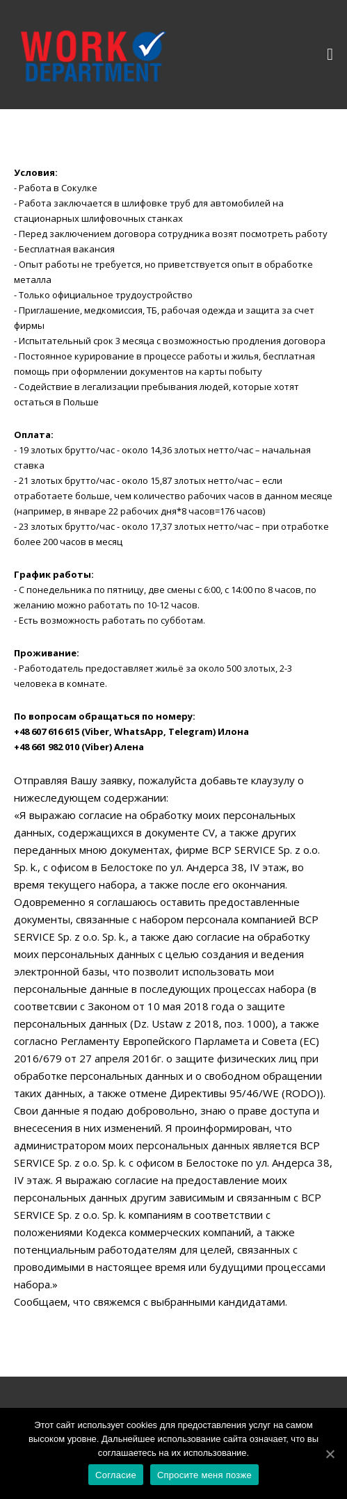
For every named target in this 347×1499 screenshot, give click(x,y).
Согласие (115, 1475)
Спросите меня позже (204, 1475)
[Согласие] (330, 1454)
